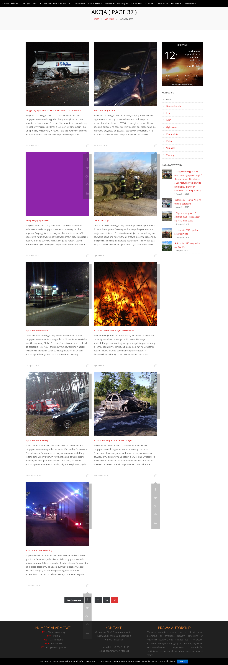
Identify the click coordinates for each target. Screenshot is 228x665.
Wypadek (170, 147)
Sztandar (163, 3)
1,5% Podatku (95, 3)
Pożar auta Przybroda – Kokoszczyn (113, 440)
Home (96, 19)
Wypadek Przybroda (104, 110)
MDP (168, 120)
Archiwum (109, 19)
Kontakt (150, 3)
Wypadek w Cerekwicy (37, 440)
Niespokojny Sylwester (37, 220)
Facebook (176, 3)
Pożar (169, 141)
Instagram (190, 3)
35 (98, 600)
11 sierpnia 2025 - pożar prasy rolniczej (186, 232)
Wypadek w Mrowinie (37, 330)
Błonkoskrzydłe (173, 106)
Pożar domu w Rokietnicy (39, 550)
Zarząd (25, 3)
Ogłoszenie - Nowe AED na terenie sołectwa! (187, 201)
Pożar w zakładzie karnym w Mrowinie (114, 330)
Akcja (169, 99)
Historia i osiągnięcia (116, 3)
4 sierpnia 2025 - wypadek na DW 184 (187, 245)
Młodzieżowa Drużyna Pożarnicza (51, 3)
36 (106, 600)
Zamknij (182, 661)
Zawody (170, 155)
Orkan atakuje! (102, 220)
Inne (168, 113)
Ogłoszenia (171, 127)
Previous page (74, 600)
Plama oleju (172, 134)
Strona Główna (10, 3)
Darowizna (79, 3)
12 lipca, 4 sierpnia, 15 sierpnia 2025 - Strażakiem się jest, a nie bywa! (187, 217)
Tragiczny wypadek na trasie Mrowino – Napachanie (53, 110)
